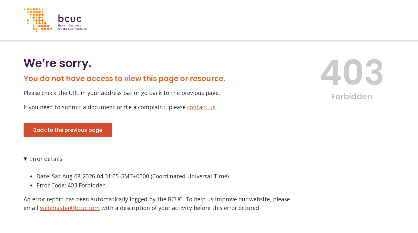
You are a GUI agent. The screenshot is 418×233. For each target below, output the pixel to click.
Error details (45, 159)
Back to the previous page (67, 130)
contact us (201, 107)
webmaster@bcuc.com (70, 208)
